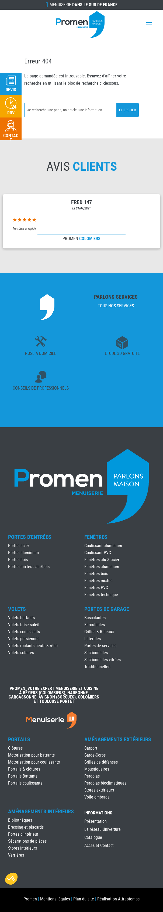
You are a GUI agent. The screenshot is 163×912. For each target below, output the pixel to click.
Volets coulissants (24, 631)
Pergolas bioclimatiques (105, 783)
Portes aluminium (23, 552)
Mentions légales (55, 899)
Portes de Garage (106, 609)
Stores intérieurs (22, 848)
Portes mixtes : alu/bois (29, 566)
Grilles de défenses (101, 762)
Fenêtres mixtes (98, 580)
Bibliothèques (20, 820)
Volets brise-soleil (23, 624)
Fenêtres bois (96, 573)
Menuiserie (83, 4)
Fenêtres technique (101, 594)
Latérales (92, 638)
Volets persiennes (23, 638)
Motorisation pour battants (31, 755)
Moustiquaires (96, 769)
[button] (11, 878)
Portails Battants (22, 776)
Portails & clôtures (24, 769)
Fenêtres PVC (96, 587)
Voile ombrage (97, 797)
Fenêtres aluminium (101, 566)
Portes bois (18, 559)
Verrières (16, 855)
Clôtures (15, 748)
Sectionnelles (96, 652)
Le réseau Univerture (102, 830)
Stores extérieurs (99, 790)
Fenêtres (95, 537)
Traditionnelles (97, 666)
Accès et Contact (99, 846)
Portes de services (100, 645)
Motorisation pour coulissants (34, 762)
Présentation (95, 822)
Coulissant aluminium (103, 545)
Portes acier (18, 545)
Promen (30, 899)
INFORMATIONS (98, 813)
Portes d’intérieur (23, 834)
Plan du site (83, 899)
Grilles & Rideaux (99, 631)
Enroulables (94, 624)
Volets (17, 609)
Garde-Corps (95, 755)
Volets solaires (21, 652)
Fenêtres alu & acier (101, 559)
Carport (90, 748)
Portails (19, 739)
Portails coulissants (25, 783)
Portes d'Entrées (29, 537)
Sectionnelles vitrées (102, 659)
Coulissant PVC (97, 552)
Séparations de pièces (27, 841)
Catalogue (93, 838)
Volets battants (21, 617)
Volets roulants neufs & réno (33, 645)
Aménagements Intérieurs (41, 811)
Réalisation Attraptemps (118, 899)
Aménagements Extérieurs (117, 739)
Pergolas (92, 776)
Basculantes (95, 617)
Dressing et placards (26, 827)
